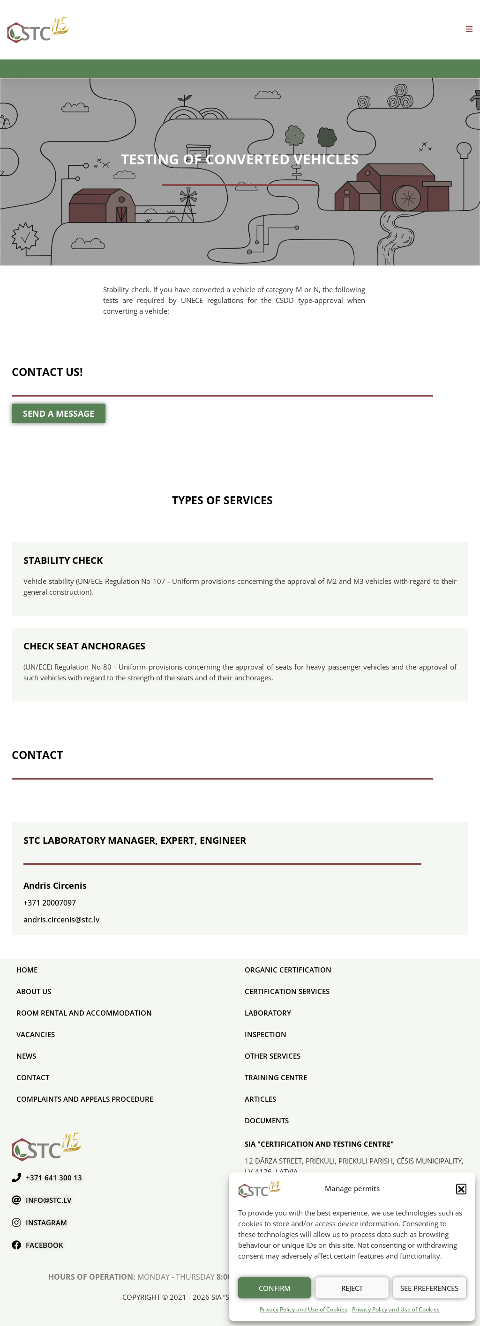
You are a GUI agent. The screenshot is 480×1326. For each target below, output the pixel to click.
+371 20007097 (49, 903)
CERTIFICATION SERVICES (287, 991)
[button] (461, 1188)
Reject (352, 1288)
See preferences (429, 1288)
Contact (32, 1077)
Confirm (275, 1288)
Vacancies (35, 1034)
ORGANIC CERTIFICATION (288, 969)
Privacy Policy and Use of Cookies (303, 1309)
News (26, 1056)
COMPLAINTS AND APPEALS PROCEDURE (84, 1099)
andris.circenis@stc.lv (61, 919)
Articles (260, 1099)
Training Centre (276, 1077)
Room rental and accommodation (84, 1012)
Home (27, 969)
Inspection (265, 1034)
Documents (267, 1120)
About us (33, 991)
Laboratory (268, 1012)
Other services (272, 1056)
